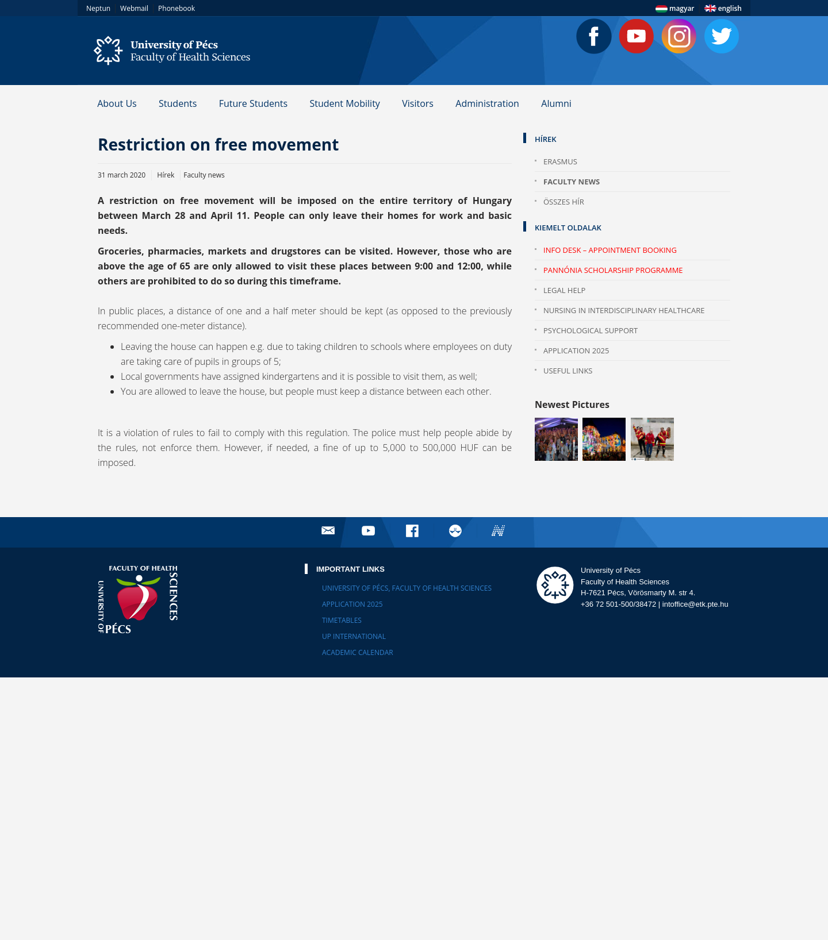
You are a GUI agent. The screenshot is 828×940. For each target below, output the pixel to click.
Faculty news (571, 181)
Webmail (134, 8)
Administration (487, 103)
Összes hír (563, 202)
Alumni (556, 103)
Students (178, 103)
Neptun (98, 8)
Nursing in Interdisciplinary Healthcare (623, 310)
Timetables (342, 620)
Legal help (564, 290)
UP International (354, 636)
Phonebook (176, 8)
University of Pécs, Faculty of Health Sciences (407, 588)
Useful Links (567, 370)
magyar (675, 8)
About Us (117, 103)
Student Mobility (344, 103)
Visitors (418, 103)
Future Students (253, 103)
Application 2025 (576, 350)
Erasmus (560, 161)
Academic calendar (357, 652)
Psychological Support (590, 330)
